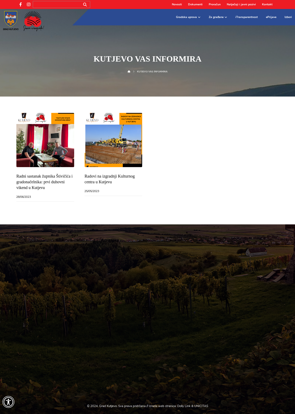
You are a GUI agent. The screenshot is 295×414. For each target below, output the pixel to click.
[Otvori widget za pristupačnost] (8, 402)
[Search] (85, 5)
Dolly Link (184, 406)
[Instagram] (29, 4)
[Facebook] (20, 4)
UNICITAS (201, 406)
